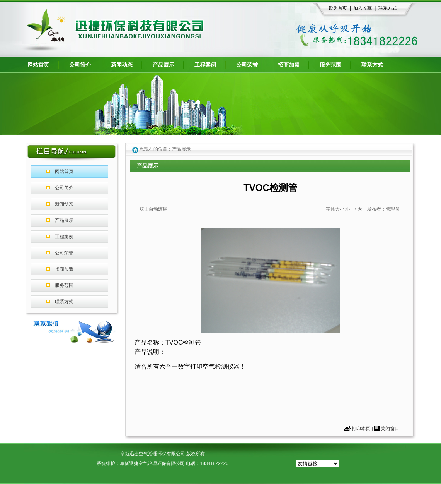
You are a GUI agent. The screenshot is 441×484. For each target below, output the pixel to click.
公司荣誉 (64, 253)
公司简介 (64, 188)
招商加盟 (64, 269)
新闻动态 (64, 204)
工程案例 (64, 236)
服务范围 (64, 285)
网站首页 (64, 171)
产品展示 (64, 220)
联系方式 (64, 301)
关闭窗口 (390, 428)
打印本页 (361, 428)
